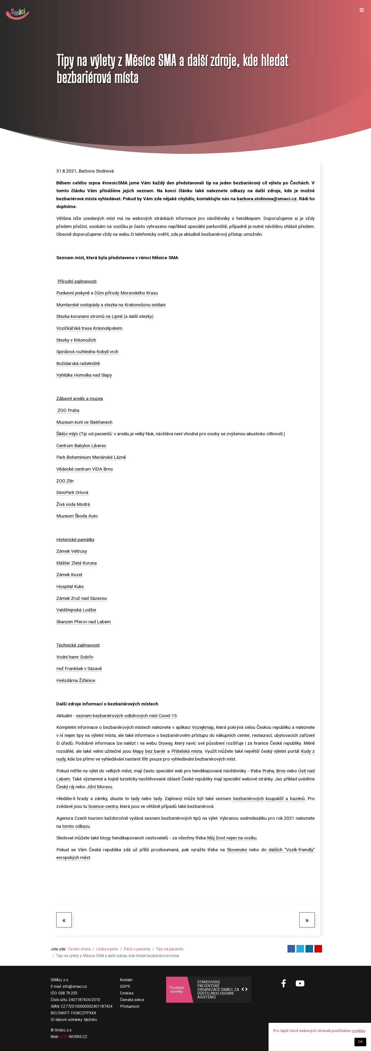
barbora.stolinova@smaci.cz (267, 198)
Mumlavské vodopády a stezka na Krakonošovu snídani (111, 304)
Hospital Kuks (70, 586)
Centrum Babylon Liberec (81, 445)
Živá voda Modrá (73, 504)
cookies (358, 1031)
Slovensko (237, 849)
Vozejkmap (203, 727)
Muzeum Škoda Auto (77, 516)
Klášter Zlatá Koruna (76, 563)
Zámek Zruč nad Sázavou (81, 598)
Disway (165, 743)
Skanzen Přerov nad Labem (83, 621)
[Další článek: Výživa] (307, 919)
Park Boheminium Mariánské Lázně (91, 457)
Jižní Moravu (99, 786)
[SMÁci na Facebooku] (283, 986)
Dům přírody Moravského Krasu (126, 293)
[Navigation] (362, 14)
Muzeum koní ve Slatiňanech (84, 422)
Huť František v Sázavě (79, 668)
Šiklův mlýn (67, 433)
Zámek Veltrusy (71, 551)
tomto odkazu (75, 826)
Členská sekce (132, 1000)
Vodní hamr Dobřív (74, 657)
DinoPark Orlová (72, 492)
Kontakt (126, 980)
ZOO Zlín (65, 481)
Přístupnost (129, 1006)
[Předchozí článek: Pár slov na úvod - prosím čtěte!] (64, 919)
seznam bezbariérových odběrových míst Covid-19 (126, 715)
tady (135, 798)
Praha (268, 771)
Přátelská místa (186, 751)
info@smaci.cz (75, 986)
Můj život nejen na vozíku (231, 838)
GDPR (125, 986)
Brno (281, 771)
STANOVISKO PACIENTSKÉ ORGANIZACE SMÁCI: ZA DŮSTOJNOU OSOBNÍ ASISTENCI (218, 989)
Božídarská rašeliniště (78, 363)
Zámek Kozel (69, 574)
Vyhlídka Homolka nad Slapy (84, 375)
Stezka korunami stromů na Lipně (89, 316)
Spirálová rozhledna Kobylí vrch (87, 351)
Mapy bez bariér (149, 751)
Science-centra (103, 806)
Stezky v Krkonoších (76, 340)
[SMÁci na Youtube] (300, 984)
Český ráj (65, 786)
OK (360, 1042)
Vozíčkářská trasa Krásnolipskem (89, 328)
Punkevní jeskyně (73, 293)
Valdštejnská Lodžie (76, 610)
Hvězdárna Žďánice (75, 680)
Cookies (127, 993)
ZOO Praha (67, 410)
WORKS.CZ (75, 1036)
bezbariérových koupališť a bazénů (268, 798)
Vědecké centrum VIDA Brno (84, 469)
